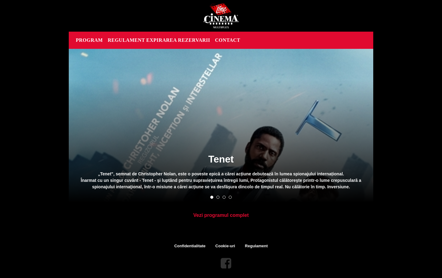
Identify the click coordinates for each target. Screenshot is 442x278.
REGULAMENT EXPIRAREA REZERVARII (159, 40)
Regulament (256, 246)
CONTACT (227, 40)
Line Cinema (221, 16)
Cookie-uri (225, 246)
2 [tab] (217, 197)
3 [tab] (224, 197)
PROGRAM (89, 40)
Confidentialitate (190, 246)
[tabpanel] (221, 125)
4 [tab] (230, 197)
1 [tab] (211, 197)
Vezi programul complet (221, 215)
